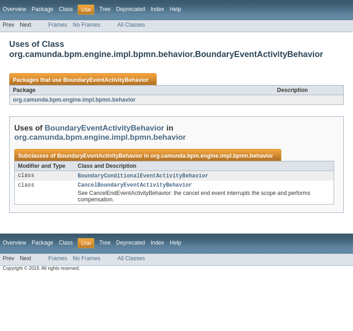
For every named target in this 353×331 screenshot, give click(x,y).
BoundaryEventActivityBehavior (105, 80)
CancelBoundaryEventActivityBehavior (135, 186)
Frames (57, 25)
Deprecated (130, 9)
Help (175, 9)
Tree (105, 9)
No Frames (86, 25)
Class (66, 9)
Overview (14, 9)
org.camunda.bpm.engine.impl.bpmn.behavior (74, 100)
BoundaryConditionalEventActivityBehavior (143, 176)
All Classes (131, 25)
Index (157, 9)
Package (42, 9)
